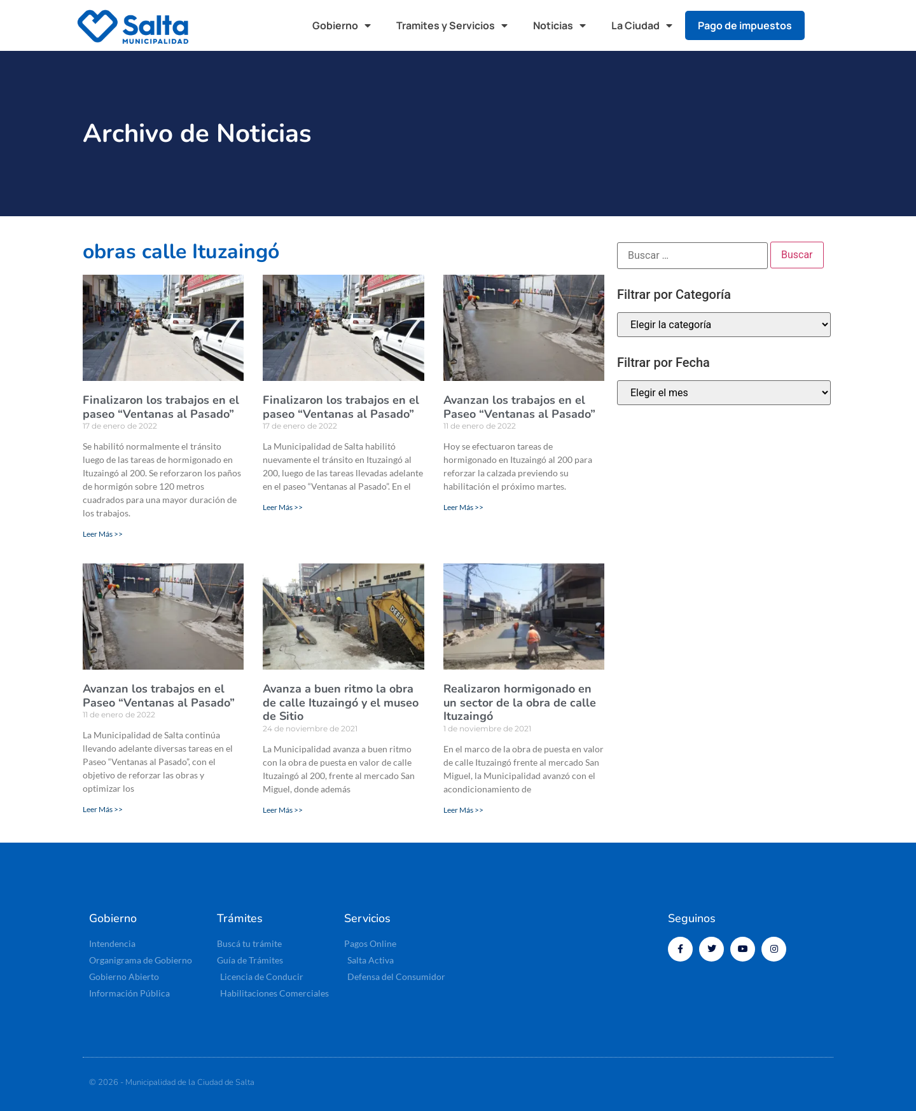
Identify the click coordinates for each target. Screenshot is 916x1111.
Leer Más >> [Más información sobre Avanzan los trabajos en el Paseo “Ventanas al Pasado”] (463, 507)
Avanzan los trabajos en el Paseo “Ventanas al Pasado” (519, 407)
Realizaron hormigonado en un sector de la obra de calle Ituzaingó (519, 702)
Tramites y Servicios (452, 25)
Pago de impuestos (745, 25)
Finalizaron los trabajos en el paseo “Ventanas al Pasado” (161, 407)
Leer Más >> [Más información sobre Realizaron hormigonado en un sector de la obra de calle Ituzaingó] (463, 810)
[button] (827, 25)
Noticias (559, 25)
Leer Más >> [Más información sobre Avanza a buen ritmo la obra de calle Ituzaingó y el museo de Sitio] (283, 810)
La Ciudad (641, 25)
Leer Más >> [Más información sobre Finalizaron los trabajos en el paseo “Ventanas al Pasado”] (103, 534)
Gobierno (341, 25)
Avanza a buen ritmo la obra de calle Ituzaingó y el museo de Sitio (341, 702)
